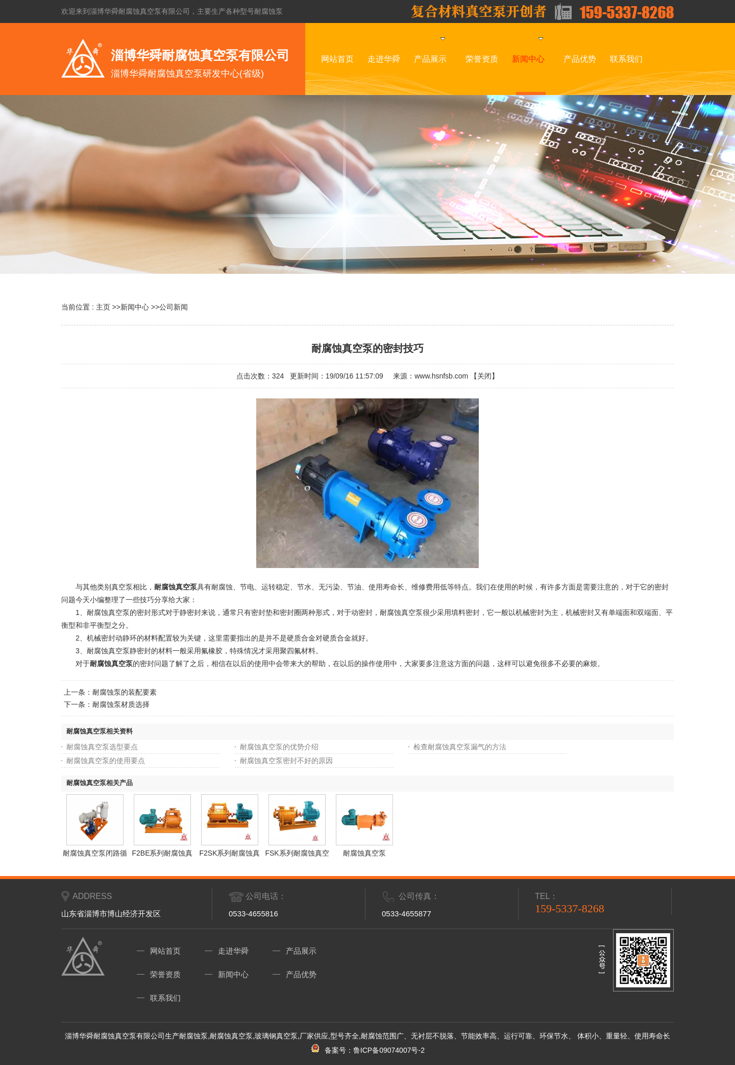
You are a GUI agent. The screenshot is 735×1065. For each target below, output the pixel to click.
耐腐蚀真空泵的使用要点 (105, 760)
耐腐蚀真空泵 (111, 663)
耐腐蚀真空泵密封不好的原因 (286, 760)
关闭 (484, 376)
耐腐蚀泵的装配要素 (124, 692)
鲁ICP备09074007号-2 (389, 1050)
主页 (103, 307)
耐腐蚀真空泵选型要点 (102, 747)
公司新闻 (173, 307)
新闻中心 (134, 307)
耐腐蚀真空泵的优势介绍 (279, 747)
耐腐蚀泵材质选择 (121, 704)
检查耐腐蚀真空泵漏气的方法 (459, 747)
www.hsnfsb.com (441, 376)
